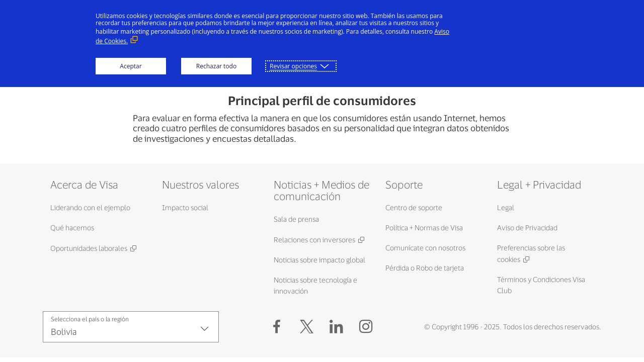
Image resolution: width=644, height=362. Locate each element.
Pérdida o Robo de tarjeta (424, 267)
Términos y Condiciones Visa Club (541, 285)
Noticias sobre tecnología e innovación (315, 285)
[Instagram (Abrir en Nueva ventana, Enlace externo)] (366, 326)
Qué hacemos (72, 227)
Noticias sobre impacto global (319, 259)
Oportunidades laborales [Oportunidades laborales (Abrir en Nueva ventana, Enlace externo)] (88, 248)
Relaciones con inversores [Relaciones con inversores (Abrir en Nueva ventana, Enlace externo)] (314, 239)
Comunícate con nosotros (425, 247)
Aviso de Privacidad (527, 227)
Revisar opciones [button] (293, 66)
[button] (306, 326)
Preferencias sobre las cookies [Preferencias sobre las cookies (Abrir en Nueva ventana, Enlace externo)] (531, 253)
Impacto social (185, 207)
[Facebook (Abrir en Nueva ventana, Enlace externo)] (277, 326)
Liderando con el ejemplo (90, 207)
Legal (505, 207)
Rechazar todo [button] (216, 66)
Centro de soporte (413, 207)
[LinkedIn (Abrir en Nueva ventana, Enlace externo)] (336, 326)
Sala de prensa (296, 219)
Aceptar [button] (130, 66)
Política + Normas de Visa (424, 227)
